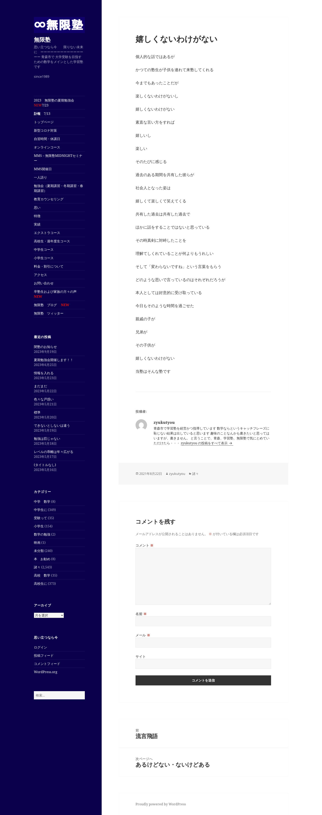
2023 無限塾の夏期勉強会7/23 (54, 102)
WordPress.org (45, 672)
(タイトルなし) (45, 465)
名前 (141, 614)
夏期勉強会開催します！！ (53, 360)
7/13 (42, 113)
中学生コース (45, 249)
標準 (37, 412)
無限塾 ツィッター (48, 313)
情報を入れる (44, 373)
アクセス (40, 274)
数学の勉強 (42, 534)
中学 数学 (42, 501)
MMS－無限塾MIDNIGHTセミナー (58, 158)
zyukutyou (177, 473)
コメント (145, 545)
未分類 (39, 550)
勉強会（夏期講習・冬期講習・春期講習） (58, 188)
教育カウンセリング (48, 199)
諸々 (37, 567)
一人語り (40, 177)
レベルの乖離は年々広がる (53, 451)
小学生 (39, 526)
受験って (40, 518)
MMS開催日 (43, 169)
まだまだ (40, 386)
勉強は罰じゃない (47, 438)
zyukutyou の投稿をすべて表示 (204, 443)
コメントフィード (47, 663)
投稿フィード (44, 655)
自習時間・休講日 (47, 139)
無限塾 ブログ (51, 305)
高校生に (40, 583)
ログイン (40, 647)
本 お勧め (42, 559)
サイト (141, 656)
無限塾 (42, 39)
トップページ (44, 122)
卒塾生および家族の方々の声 (55, 294)
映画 (37, 542)
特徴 (37, 216)
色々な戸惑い (44, 399)
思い (37, 207)
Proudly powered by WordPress (161, 804)
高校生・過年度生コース (53, 241)
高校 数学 (42, 575)
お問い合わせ (44, 283)
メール (143, 635)
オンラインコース (47, 147)
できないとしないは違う (52, 425)
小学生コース (45, 258)
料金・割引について (52, 266)
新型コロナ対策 (45, 130)
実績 (37, 224)
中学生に (40, 509)
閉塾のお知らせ (45, 346)
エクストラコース (48, 232)
